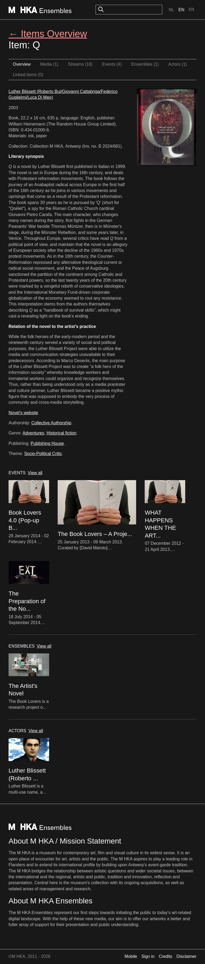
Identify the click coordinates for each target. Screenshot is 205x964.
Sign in (148, 956)
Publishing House (47, 443)
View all (35, 473)
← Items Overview (48, 33)
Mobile (131, 956)
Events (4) (112, 64)
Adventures (33, 433)
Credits (165, 956)
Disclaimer (186, 956)
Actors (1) (177, 64)
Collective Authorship (51, 423)
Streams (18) (80, 64)
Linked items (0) (28, 74)
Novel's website (23, 412)
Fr (191, 9)
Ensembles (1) (145, 64)
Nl (171, 9)
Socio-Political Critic (43, 453)
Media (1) (49, 64)
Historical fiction (61, 433)
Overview (22, 64)
